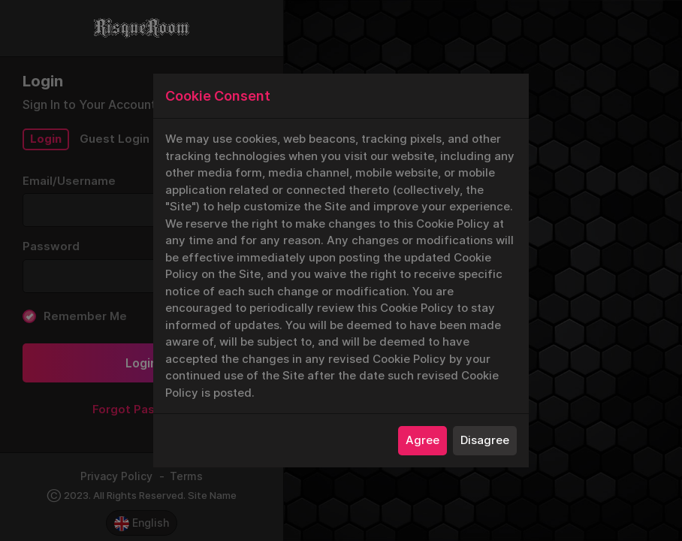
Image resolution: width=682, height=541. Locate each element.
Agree (422, 440)
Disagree (484, 440)
